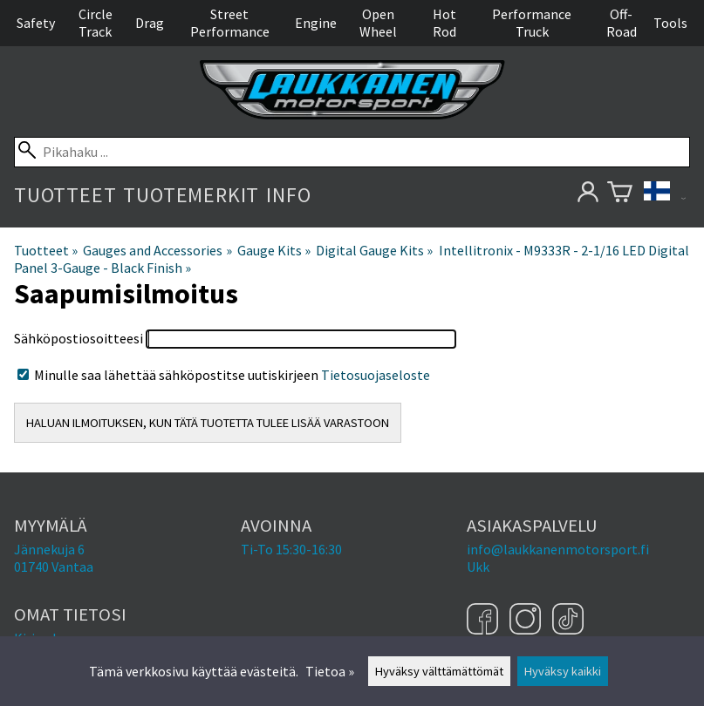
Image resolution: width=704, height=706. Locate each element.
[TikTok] (568, 620)
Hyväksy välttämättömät (439, 671)
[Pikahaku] (352, 152)
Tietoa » (329, 671)
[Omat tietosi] (587, 194)
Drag (149, 22)
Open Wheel (378, 22)
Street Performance (230, 22)
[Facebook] (484, 620)
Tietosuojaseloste (375, 375)
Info (288, 194)
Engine (316, 22)
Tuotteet (65, 194)
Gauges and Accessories (157, 250)
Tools (670, 22)
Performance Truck (531, 22)
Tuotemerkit (191, 194)
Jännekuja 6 (49, 549)
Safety (36, 22)
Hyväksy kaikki (562, 671)
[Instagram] (527, 620)
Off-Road (621, 22)
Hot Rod (444, 22)
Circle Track (96, 22)
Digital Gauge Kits (374, 250)
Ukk (478, 566)
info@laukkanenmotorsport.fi (558, 549)
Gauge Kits (274, 250)
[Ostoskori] (619, 194)
